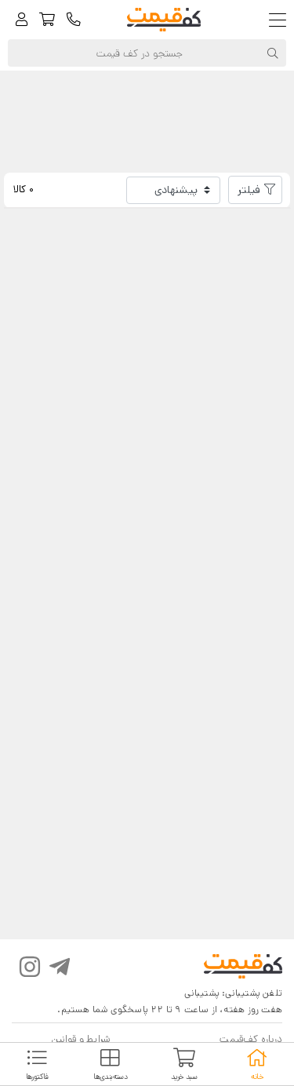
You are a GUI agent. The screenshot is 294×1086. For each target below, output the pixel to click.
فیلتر (249, 190)
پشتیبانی (202, 993)
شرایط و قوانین (81, 1039)
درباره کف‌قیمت (251, 1039)
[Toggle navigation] (281, 20)
